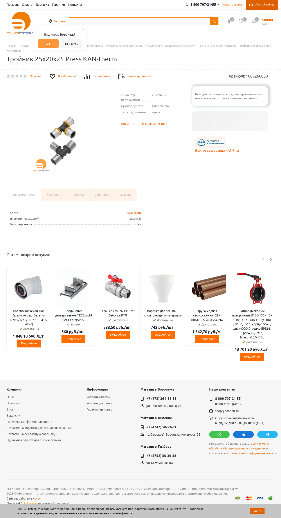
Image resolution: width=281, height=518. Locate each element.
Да (48, 43)
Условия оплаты (98, 397)
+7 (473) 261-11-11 (161, 399)
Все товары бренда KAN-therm (218, 150)
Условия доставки (99, 403)
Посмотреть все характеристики (144, 123)
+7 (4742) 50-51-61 (161, 427)
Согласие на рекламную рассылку (31, 434)
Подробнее (29, 343)
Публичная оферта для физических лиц (35, 440)
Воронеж (59, 21)
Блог (10, 409)
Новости (13, 403)
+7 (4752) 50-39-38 (161, 456)
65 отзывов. (61, 503)
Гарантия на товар (99, 409)
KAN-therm (134, 212)
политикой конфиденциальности (254, 453)
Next (270, 260)
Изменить (71, 43)
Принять (257, 511)
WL (37, 498)
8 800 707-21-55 (228, 399)
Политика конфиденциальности (29, 421)
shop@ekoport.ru (227, 411)
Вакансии (13, 415)
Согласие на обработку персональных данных (39, 428)
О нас (10, 397)
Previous (263, 260)
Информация (97, 389)
